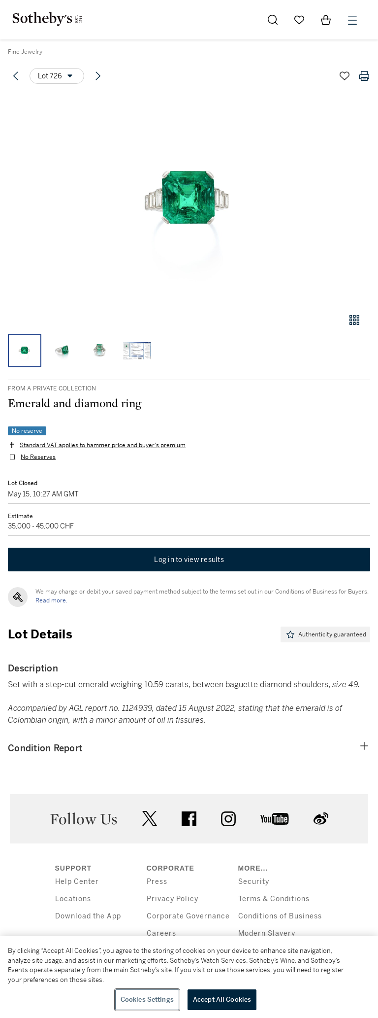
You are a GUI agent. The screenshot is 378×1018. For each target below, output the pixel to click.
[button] (189, 199)
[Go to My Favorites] (299, 20)
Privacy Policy (172, 899)
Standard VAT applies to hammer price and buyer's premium (103, 445)
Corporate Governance (188, 916)
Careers (161, 933)
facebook (189, 818)
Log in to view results (189, 559)
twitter (149, 818)
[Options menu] (57, 76)
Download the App (88, 916)
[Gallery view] (354, 320)
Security (253, 882)
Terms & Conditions (274, 899)
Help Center (77, 882)
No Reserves (38, 457)
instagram (228, 818)
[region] (189, 977)
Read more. (51, 600)
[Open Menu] (352, 20)
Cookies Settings (147, 999)
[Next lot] (98, 76)
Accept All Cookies (222, 999)
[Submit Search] (273, 20)
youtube (274, 819)
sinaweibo (321, 818)
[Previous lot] (16, 76)
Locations (73, 899)
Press (157, 882)
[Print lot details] (364, 76)
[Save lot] (344, 76)
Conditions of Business (280, 916)
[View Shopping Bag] (326, 20)
